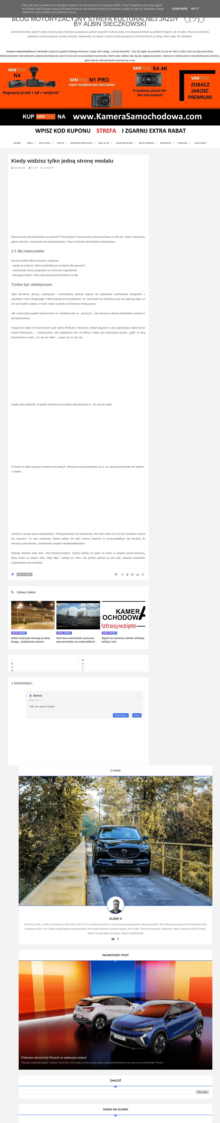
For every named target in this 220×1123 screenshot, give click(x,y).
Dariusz (37, 700)
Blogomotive (167, 523)
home (17, 147)
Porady (183, 147)
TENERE (165, 548)
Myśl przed (146, 147)
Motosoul (165, 541)
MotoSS (164, 535)
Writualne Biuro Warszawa (175, 566)
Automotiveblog (169, 510)
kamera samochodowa (39, 1005)
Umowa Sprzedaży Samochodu (177, 596)
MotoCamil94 (167, 473)
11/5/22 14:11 (35, 705)
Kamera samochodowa (173, 560)
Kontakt (200, 147)
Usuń (137, 720)
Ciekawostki (124, 147)
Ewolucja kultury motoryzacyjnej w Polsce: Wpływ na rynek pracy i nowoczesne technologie (182, 778)
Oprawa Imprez (168, 467)
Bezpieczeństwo (81, 147)
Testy (60, 147)
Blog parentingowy (170, 442)
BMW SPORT (168, 479)
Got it (195, 8)
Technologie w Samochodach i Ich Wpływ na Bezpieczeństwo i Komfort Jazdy (183, 701)
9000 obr (165, 498)
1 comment (47, 172)
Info (30, 147)
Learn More (179, 8)
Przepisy (165, 147)
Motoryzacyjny (176, 1104)
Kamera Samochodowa (173, 449)
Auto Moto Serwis (170, 486)
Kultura (45, 147)
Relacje (104, 147)
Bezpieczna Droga (170, 517)
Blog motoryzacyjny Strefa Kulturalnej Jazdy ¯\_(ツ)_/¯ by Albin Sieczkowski (110, 24)
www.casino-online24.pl (171, 1116)
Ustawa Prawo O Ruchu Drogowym (180, 455)
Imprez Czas (167, 492)
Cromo (164, 529)
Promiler (165, 461)
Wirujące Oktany (169, 554)
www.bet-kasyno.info (83, 1120)
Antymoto (165, 504)
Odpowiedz (121, 720)
